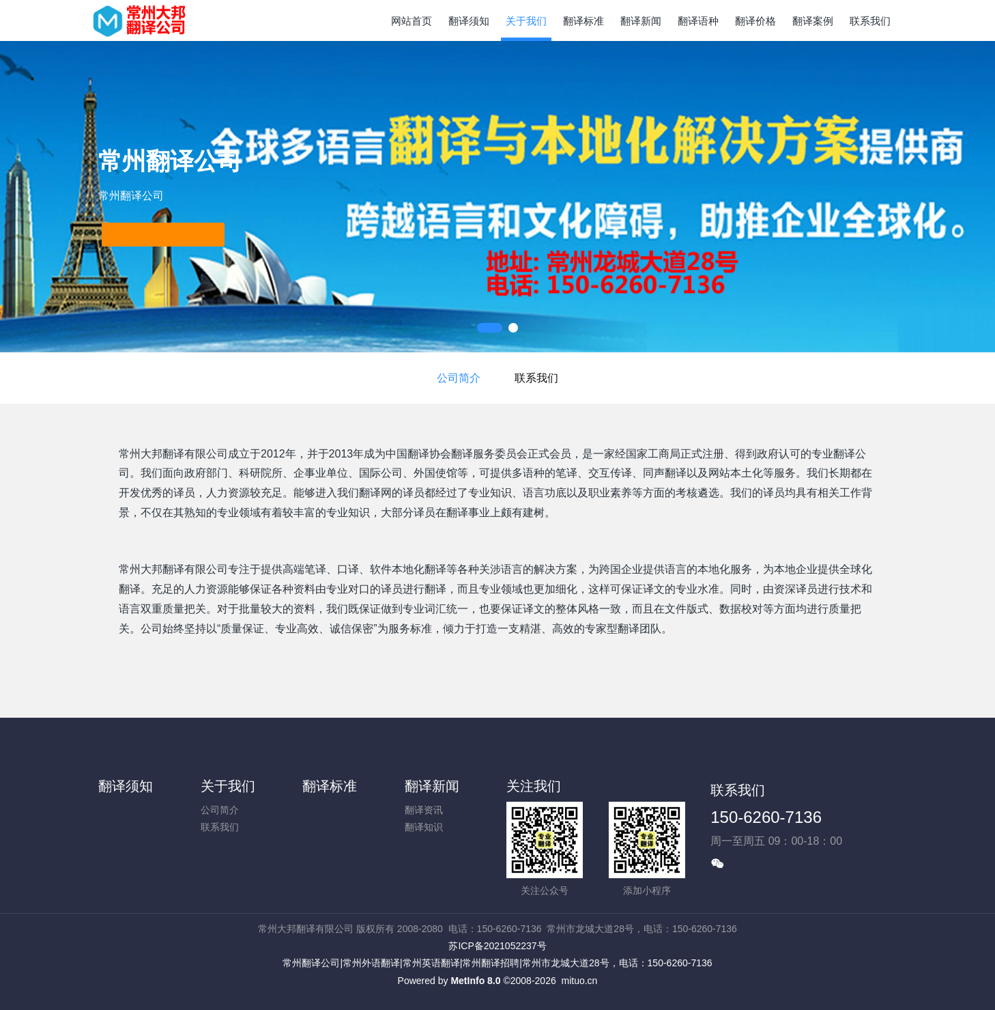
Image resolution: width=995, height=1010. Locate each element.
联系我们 (536, 378)
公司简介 (458, 378)
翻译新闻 (432, 786)
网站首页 (411, 21)
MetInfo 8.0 (475, 980)
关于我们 (228, 786)
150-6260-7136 (766, 817)
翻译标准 (329, 786)
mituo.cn (579, 980)
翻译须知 (125, 786)
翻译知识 (424, 827)
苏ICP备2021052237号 (497, 945)
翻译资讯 (424, 809)
